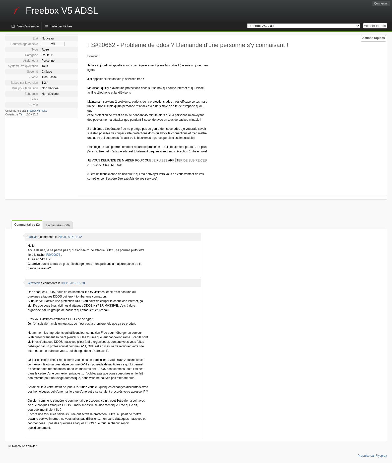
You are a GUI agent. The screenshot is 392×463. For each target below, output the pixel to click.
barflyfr (32, 237)
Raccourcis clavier (22, 446)
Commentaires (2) (27, 224)
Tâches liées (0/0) (58, 225)
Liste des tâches (61, 26)
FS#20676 (53, 255)
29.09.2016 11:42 (70, 237)
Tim (21, 114)
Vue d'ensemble (28, 26)
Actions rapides (373, 38)
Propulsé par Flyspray (372, 455)
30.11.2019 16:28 (73, 283)
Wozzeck (34, 283)
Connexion (381, 3)
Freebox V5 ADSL (37, 110)
